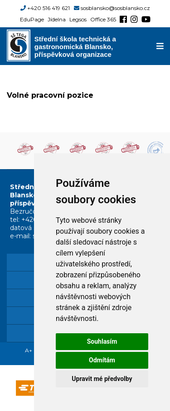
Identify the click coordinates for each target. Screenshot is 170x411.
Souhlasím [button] (102, 341)
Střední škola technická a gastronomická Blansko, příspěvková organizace (75, 46)
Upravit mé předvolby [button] (102, 378)
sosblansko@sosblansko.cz (115, 8)
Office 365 (103, 19)
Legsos (78, 19)
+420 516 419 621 (48, 8)
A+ (28, 350)
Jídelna (57, 19)
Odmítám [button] (102, 360)
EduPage (32, 19)
